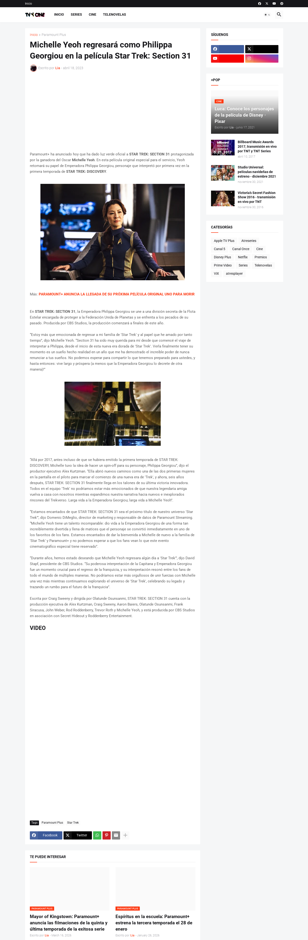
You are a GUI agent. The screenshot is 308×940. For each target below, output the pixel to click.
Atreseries (248, 241)
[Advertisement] (112, 111)
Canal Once (240, 249)
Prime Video (223, 265)
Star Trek (73, 822)
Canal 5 (219, 249)
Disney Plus (222, 257)
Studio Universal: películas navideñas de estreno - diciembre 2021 (257, 171)
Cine (92, 14)
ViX (216, 273)
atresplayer (234, 273)
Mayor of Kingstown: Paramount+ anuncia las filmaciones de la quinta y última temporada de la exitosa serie (69, 923)
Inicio (28, 3)
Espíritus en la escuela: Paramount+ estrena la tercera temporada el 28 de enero (154, 923)
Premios (261, 257)
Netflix (243, 257)
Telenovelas (114, 14)
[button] (267, 14)
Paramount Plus (54, 35)
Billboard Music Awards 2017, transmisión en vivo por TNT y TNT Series (257, 146)
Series (76, 14)
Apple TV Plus (224, 241)
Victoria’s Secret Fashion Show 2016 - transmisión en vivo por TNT (257, 197)
